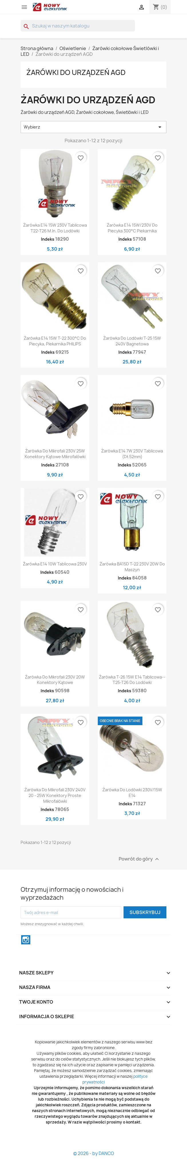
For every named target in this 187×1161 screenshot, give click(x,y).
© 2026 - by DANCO (93, 1153)
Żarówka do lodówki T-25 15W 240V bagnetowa (132, 341)
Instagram (25, 939)
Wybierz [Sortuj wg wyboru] (93, 127)
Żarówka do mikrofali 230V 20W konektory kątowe (55, 679)
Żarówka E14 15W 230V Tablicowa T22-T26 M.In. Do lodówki (55, 228)
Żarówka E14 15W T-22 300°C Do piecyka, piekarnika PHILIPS (55, 341)
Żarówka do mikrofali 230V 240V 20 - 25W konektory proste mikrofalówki (54, 795)
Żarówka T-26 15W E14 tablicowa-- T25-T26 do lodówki (132, 679)
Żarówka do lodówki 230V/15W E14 (132, 792)
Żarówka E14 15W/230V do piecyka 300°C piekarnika (132, 228)
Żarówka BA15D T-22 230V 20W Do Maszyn (132, 566)
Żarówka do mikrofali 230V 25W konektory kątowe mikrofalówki (55, 453)
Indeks (47, 239)
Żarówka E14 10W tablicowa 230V (55, 564)
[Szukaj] (78, 25)
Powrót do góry (139, 859)
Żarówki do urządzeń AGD (76, 72)
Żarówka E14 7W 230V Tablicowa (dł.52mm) (132, 453)
